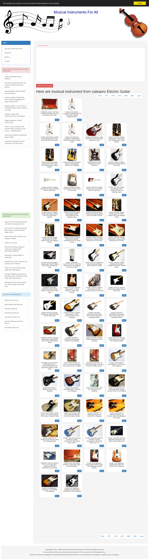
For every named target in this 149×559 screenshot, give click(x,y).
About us (7, 57)
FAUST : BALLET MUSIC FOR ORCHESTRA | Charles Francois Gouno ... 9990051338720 (15, 129)
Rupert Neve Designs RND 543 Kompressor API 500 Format (15, 142)
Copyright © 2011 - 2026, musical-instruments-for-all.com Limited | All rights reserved (74, 549)
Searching (8, 53)
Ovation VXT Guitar (11, 243)
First (100, 96)
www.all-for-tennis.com (12, 313)
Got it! (140, 3)
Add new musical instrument (14, 48)
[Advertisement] (15, 181)
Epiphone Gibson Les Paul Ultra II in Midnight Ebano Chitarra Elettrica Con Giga (16, 108)
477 (106, 96)
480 (125, 96)
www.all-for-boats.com (12, 327)
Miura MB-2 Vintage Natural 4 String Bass (14, 256)
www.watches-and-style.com (14, 304)
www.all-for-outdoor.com (12, 317)
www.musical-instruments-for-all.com (14, 322)
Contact (7, 61)
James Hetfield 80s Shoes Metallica (13, 78)
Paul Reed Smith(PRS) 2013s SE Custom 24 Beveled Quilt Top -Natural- (15, 85)
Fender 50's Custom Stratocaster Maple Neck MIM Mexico (15, 269)
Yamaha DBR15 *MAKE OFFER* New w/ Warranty (15, 92)
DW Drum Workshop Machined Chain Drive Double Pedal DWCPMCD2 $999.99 (14, 249)
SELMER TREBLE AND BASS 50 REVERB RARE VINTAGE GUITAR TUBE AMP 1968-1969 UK (16, 276)
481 (132, 96)
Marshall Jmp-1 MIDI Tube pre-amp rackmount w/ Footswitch (16, 262)
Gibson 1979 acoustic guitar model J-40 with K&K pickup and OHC (16, 223)
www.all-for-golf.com (11, 308)
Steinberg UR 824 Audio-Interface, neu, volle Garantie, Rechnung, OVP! (15, 284)
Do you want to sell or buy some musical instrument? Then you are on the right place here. (74, 552)
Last (139, 96)
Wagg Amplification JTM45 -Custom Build (13, 121)
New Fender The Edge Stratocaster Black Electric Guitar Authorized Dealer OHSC (16, 230)
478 (113, 96)
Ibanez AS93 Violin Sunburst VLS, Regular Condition (15, 237)
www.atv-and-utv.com (11, 300)
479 (119, 96)
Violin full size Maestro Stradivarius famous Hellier (16, 136)
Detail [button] (57, 120)
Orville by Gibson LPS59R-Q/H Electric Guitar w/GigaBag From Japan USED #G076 (15, 99)
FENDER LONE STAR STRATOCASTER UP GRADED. (15, 115)
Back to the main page (44, 86)
